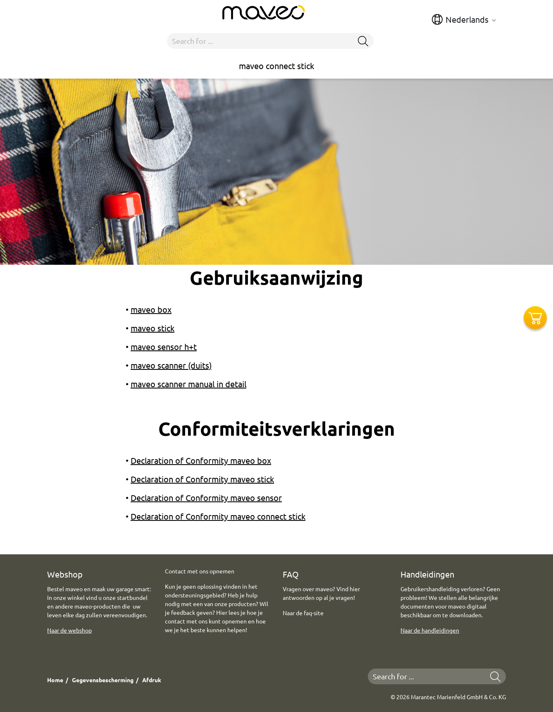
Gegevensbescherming (102, 679)
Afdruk (151, 679)
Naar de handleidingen (429, 630)
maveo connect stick (276, 65)
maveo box (151, 309)
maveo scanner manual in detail (188, 384)
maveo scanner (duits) (171, 365)
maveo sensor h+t (164, 346)
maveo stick (152, 328)
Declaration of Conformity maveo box (201, 460)
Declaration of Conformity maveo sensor (206, 497)
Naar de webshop (69, 630)
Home (55, 679)
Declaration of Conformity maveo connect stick (218, 516)
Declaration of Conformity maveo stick (202, 479)
